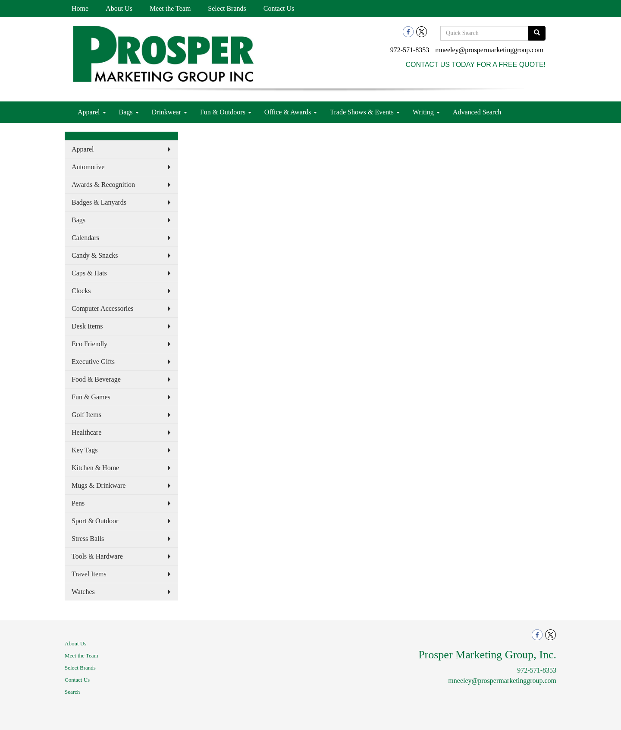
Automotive (88, 167)
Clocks (81, 290)
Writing (426, 112)
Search (72, 692)
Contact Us (279, 8)
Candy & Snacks (95, 255)
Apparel (92, 112)
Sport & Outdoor (95, 521)
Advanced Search (477, 112)
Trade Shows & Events (364, 112)
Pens (78, 503)
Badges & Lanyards (99, 202)
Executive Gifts (93, 361)
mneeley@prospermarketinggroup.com (489, 50)
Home (80, 8)
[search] (537, 33)
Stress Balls (88, 538)
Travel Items (89, 574)
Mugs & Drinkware (98, 485)
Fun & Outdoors (225, 112)
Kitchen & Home (95, 467)
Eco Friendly (89, 344)
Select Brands (227, 8)
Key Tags (84, 450)
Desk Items (87, 326)
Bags (129, 112)
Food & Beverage (96, 379)
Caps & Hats (89, 273)
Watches (83, 591)
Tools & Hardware (97, 556)
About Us (119, 8)
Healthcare (86, 432)
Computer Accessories (103, 308)
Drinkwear (169, 112)
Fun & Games (91, 397)
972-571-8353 (410, 50)
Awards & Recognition (103, 184)
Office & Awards (290, 112)
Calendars (85, 237)
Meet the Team (170, 8)
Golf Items (86, 414)
